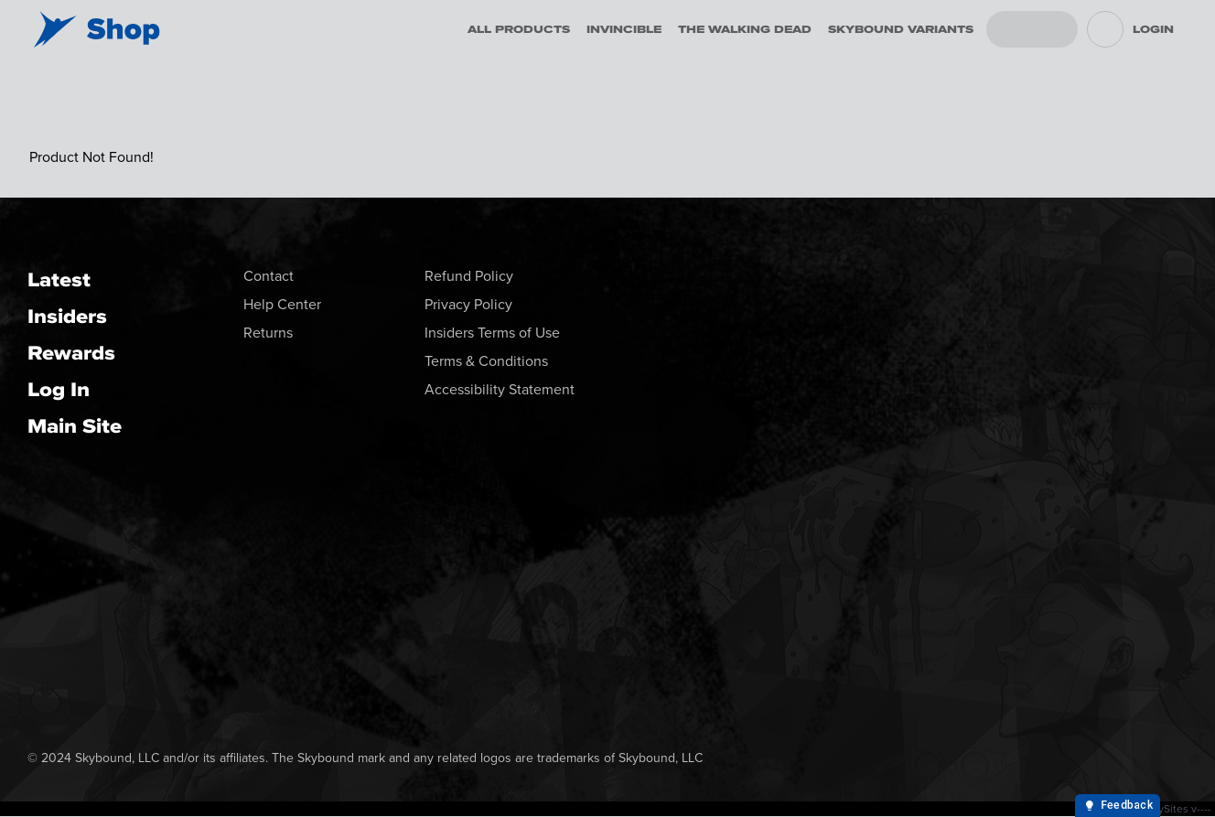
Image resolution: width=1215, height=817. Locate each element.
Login (1153, 29)
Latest (59, 279)
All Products (519, 29)
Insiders (67, 316)
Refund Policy (469, 275)
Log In (58, 389)
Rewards (71, 353)
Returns (268, 332)
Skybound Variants (900, 29)
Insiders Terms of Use (492, 332)
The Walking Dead (745, 29)
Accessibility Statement (500, 389)
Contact (268, 275)
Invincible (623, 29)
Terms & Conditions (486, 360)
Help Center (282, 304)
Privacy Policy (468, 304)
